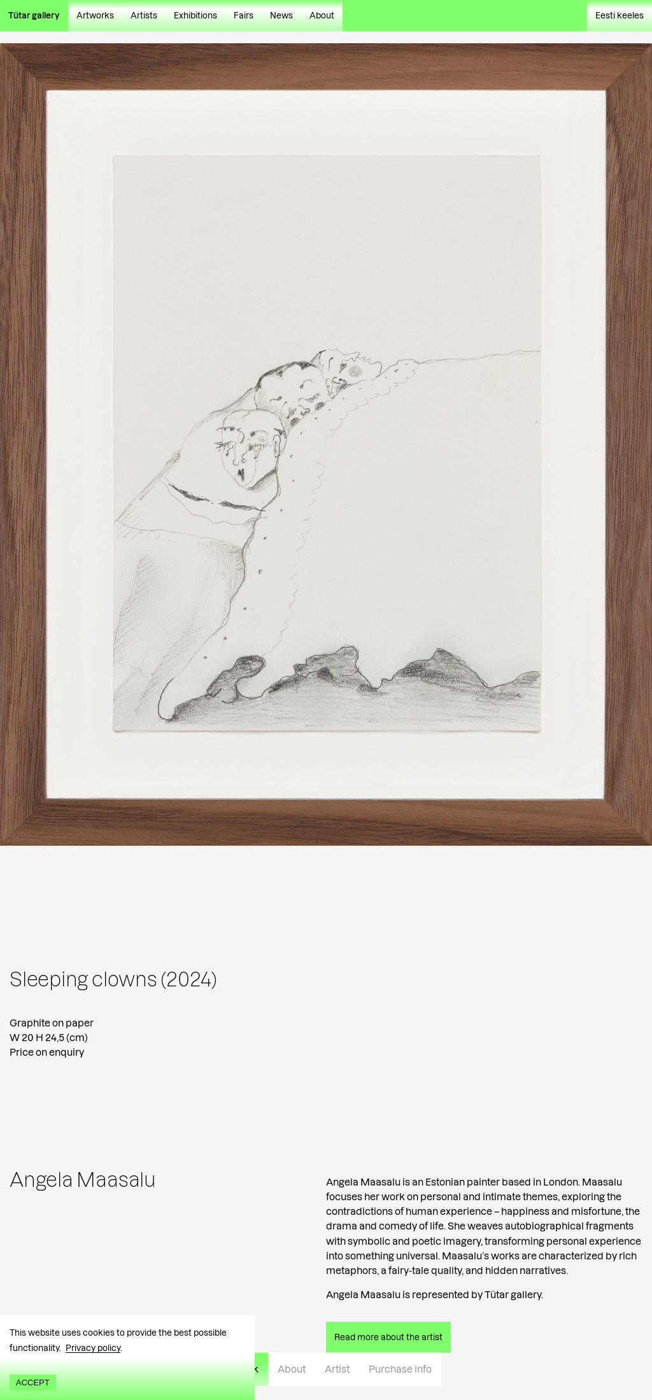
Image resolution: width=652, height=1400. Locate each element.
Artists (144, 15)
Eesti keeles (619, 15)
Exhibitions (195, 15)
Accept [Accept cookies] (33, 1382)
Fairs (243, 15)
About (321, 15)
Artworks (95, 15)
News (281, 15)
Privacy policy (93, 1347)
